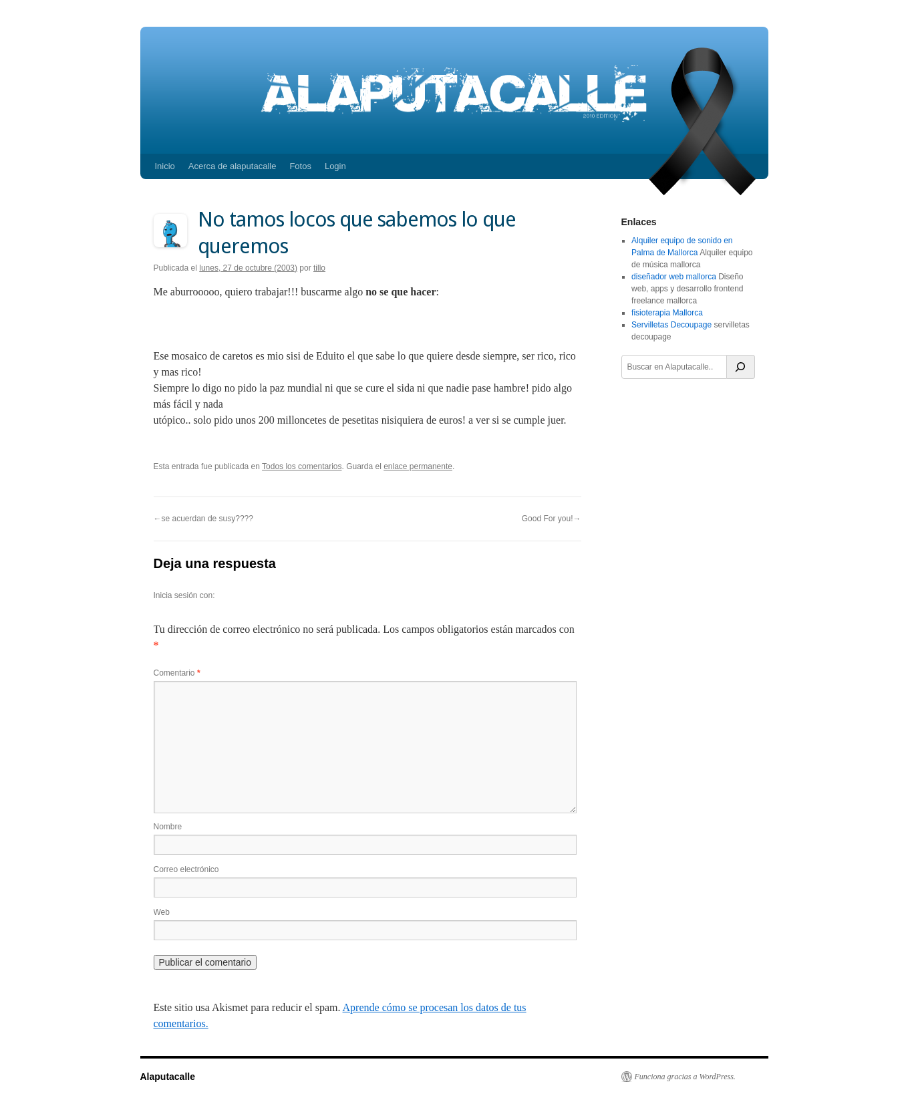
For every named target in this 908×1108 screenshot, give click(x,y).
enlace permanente (418, 466)
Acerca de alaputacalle (232, 166)
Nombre (168, 826)
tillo (319, 268)
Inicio (165, 166)
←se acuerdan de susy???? (203, 518)
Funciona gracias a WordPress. (685, 1076)
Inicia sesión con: (184, 595)
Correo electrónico (186, 869)
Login (335, 166)
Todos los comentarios (301, 466)
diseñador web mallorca (673, 276)
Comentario (177, 673)
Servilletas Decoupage (671, 324)
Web (162, 912)
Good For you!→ (551, 518)
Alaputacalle (167, 1076)
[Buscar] (741, 367)
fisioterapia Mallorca (667, 312)
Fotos (300, 166)
